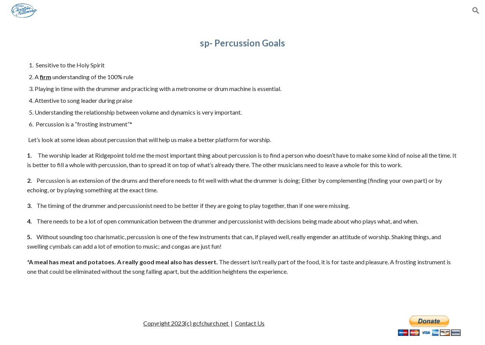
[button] (476, 11)
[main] (242, 42)
